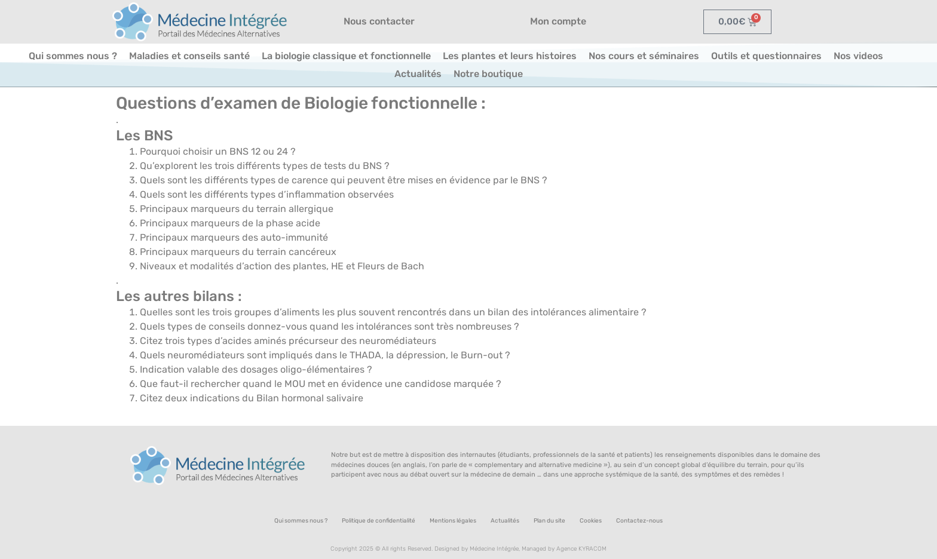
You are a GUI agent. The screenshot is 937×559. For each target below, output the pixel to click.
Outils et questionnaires (766, 56)
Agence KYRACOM (581, 548)
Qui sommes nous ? (73, 56)
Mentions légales (453, 520)
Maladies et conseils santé (189, 56)
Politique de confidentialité (378, 520)
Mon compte (558, 21)
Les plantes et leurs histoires (510, 56)
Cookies (591, 520)
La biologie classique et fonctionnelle (346, 56)
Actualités (418, 73)
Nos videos (858, 56)
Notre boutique (488, 73)
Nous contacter (379, 21)
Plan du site (549, 520)
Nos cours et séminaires (644, 56)
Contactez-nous (639, 520)
